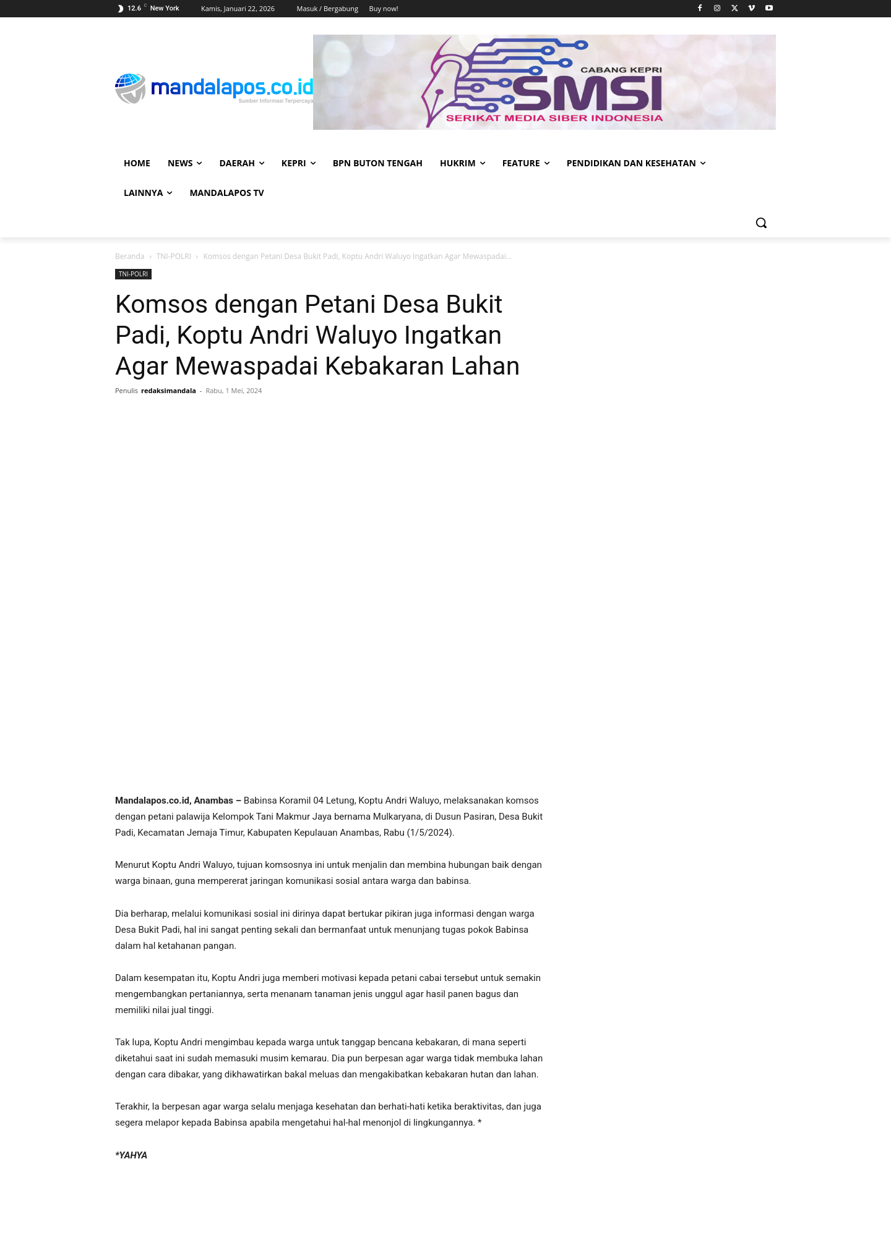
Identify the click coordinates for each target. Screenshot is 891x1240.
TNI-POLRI (174, 256)
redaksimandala (168, 390)
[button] (761, 222)
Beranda (129, 256)
